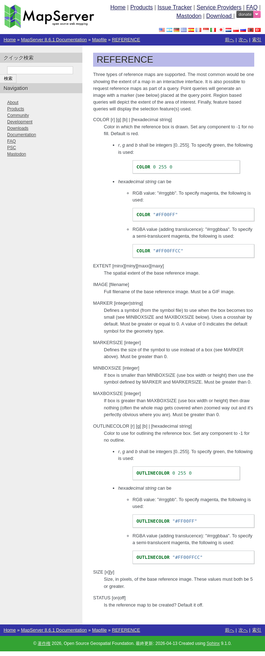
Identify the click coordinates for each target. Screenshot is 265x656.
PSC (11, 147)
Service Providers (219, 7)
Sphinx (213, 643)
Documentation (21, 134)
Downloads (17, 128)
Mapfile (99, 39)
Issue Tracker (175, 7)
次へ (243, 39)
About (12, 102)
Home (118, 7)
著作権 (44, 643)
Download (219, 16)
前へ (229, 39)
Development (20, 121)
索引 (256, 39)
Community (18, 115)
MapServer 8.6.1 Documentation (54, 39)
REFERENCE (126, 39)
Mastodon (188, 16)
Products (141, 7)
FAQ (251, 7)
